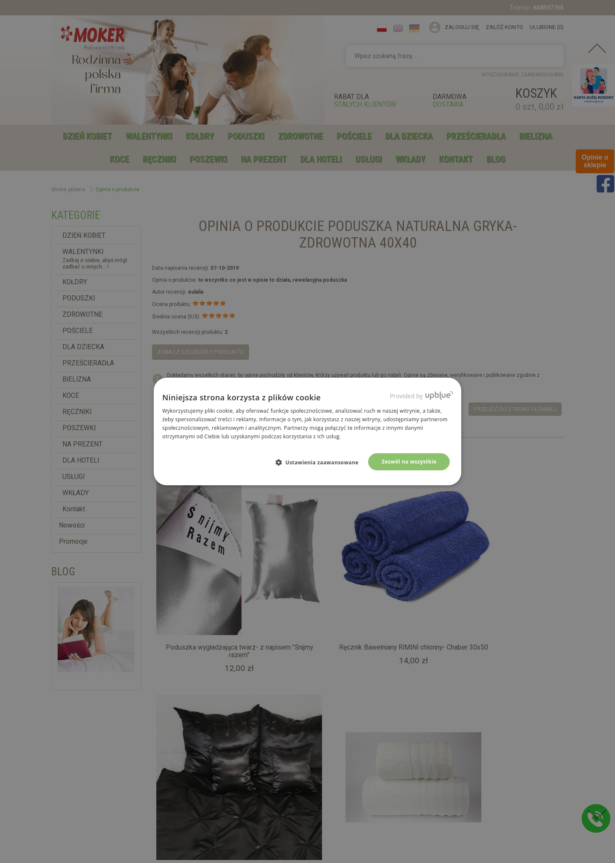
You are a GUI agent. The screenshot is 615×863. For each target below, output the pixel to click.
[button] (320, 462)
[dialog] (307, 431)
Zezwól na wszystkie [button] (408, 461)
